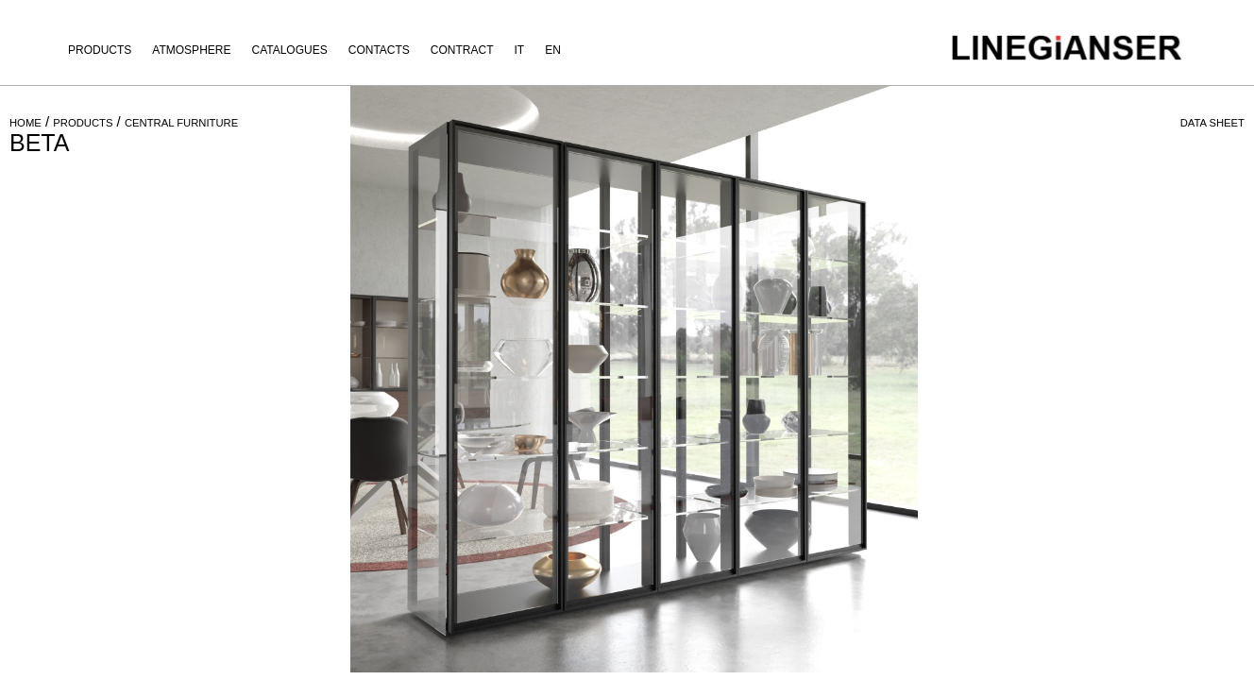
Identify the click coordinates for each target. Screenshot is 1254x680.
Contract (462, 50)
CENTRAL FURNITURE (181, 122)
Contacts (379, 50)
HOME (25, 122)
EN (553, 50)
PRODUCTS (82, 122)
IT (520, 50)
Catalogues (289, 50)
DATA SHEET (1212, 122)
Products (99, 50)
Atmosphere (191, 50)
